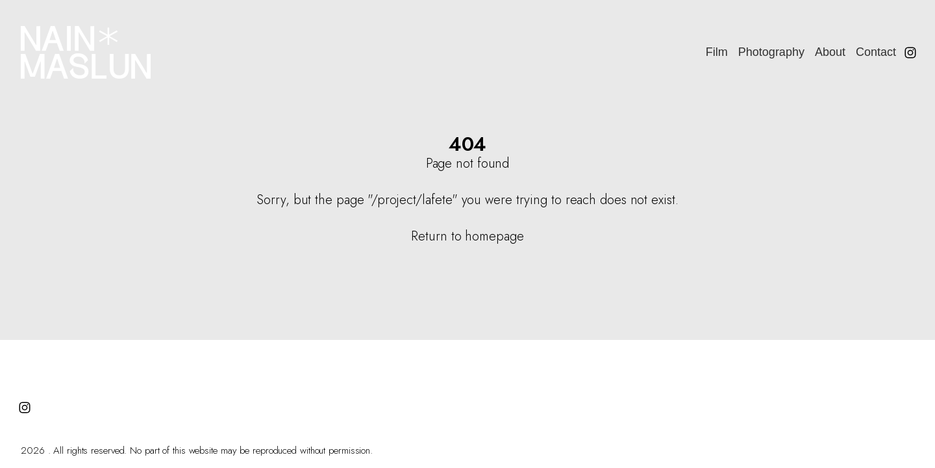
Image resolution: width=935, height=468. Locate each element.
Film (717, 52)
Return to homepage (467, 236)
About (830, 52)
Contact (876, 52)
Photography (771, 52)
